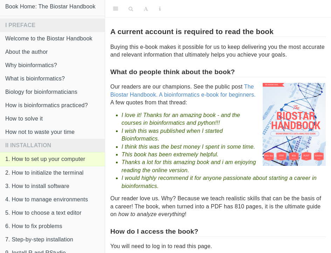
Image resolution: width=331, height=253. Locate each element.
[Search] (130, 9)
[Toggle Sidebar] (115, 9)
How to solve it (24, 119)
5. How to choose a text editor (43, 213)
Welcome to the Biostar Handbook (48, 38)
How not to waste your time (40, 132)
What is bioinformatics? (35, 79)
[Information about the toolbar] (160, 9)
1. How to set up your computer (45, 159)
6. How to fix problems (33, 226)
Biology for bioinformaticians (41, 92)
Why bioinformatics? (31, 65)
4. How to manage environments (46, 199)
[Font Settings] (145, 9)
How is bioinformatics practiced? (46, 105)
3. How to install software (37, 186)
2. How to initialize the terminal (44, 173)
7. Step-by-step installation (39, 239)
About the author (26, 52)
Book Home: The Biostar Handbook (50, 6)
